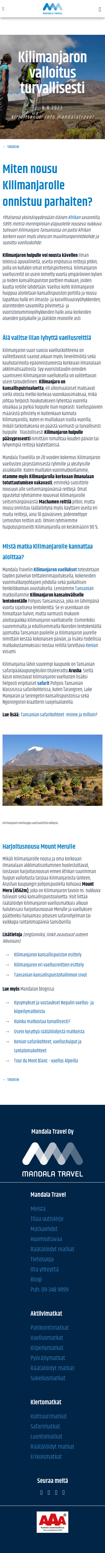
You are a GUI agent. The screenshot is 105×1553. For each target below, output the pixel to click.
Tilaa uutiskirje (47, 1219)
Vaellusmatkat (47, 1338)
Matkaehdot (44, 1229)
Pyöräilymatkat (48, 1358)
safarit (43, 683)
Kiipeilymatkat (47, 1348)
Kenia (91, 646)
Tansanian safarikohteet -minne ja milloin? (59, 715)
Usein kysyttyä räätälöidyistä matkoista (49, 1032)
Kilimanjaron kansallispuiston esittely (47, 955)
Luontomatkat (46, 1437)
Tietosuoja (42, 1259)
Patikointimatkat (50, 1328)
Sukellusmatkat (48, 1378)
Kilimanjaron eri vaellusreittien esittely (49, 965)
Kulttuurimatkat (49, 1416)
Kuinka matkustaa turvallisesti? (42, 1022)
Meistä (38, 1209)
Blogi (36, 1280)
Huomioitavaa (46, 1239)
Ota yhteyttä (45, 1269)
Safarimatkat (45, 1427)
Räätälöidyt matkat (52, 1249)
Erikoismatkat (46, 1457)
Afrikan (74, 218)
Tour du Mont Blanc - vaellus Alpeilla (46, 1061)
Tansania (83, 589)
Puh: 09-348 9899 (50, 1290)
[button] (100, 10)
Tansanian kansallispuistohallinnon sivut (50, 975)
